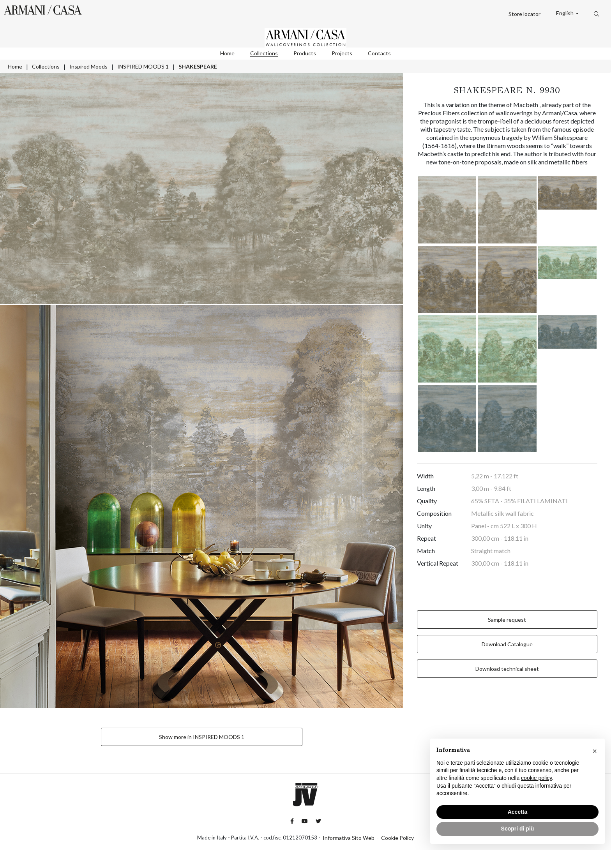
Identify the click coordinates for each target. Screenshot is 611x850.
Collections (264, 53)
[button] (594, 751)
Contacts (379, 53)
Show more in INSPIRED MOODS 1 (201, 737)
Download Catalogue (507, 644)
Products (304, 53)
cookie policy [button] (536, 778)
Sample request (507, 619)
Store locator (524, 14)
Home (227, 53)
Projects (342, 53)
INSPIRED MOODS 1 (143, 66)
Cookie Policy (397, 837)
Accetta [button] (518, 812)
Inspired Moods (88, 66)
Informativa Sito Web (348, 837)
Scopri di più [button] (517, 828)
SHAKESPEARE (197, 66)
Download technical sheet (507, 668)
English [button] (565, 13)
